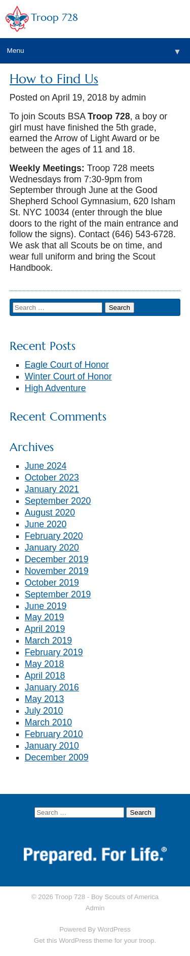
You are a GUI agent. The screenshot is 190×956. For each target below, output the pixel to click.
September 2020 (58, 501)
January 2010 (52, 746)
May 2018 (44, 664)
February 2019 (54, 652)
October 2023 (52, 477)
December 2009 (57, 757)
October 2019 (52, 583)
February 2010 (54, 734)
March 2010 (48, 722)
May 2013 (44, 699)
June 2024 (46, 466)
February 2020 (54, 536)
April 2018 (45, 676)
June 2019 (46, 606)
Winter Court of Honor (68, 376)
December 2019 (57, 559)
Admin (95, 908)
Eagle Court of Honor (67, 365)
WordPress (113, 929)
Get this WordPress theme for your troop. (95, 940)
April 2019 (45, 629)
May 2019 (44, 617)
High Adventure (55, 388)
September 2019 (58, 594)
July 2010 (44, 711)
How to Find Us (54, 79)
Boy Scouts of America (125, 897)
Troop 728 (54, 17)
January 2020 (52, 548)
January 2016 (52, 687)
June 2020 (46, 524)
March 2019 (48, 640)
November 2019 (57, 571)
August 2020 (50, 512)
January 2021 (52, 489)
